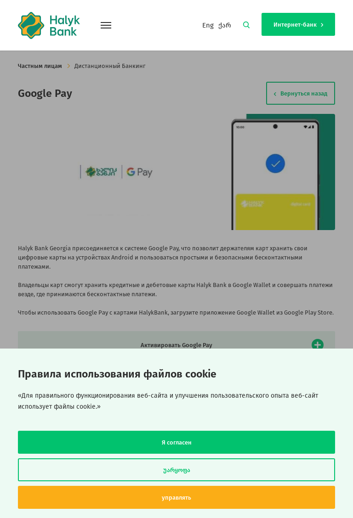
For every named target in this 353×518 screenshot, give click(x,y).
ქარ (224, 25)
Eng (208, 25)
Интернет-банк (298, 24)
